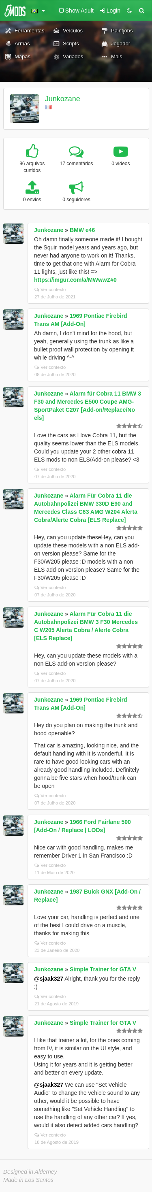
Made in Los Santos (28, 1180)
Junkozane (62, 99)
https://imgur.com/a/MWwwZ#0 (75, 280)
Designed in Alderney (30, 1172)
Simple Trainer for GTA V (103, 969)
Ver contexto (50, 289)
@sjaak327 (48, 978)
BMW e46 (82, 230)
